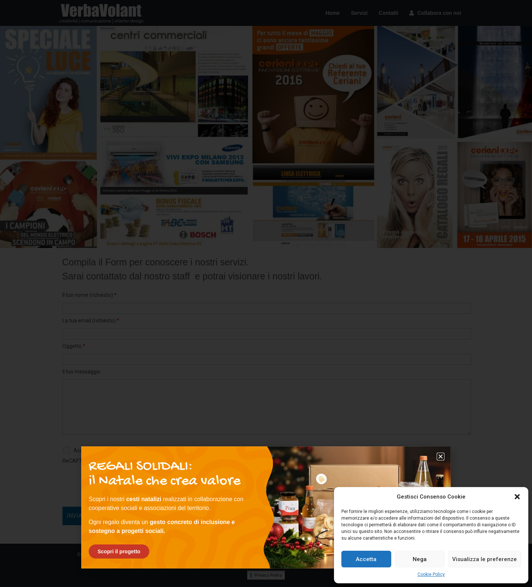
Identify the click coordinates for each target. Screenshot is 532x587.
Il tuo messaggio (81, 372)
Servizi (359, 13)
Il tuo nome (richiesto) (89, 295)
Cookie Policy (431, 574)
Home (332, 13)
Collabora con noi (435, 13)
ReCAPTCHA (77, 461)
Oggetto (73, 346)
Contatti (388, 13)
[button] (517, 496)
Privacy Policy (268, 575)
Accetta (366, 559)
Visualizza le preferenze (484, 559)
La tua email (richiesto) (90, 320)
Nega (420, 559)
